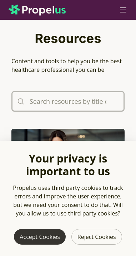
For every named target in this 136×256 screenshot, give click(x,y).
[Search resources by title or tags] (68, 101)
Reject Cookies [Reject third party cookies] (96, 237)
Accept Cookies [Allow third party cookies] (40, 237)
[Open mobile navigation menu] (123, 10)
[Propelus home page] (43, 10)
